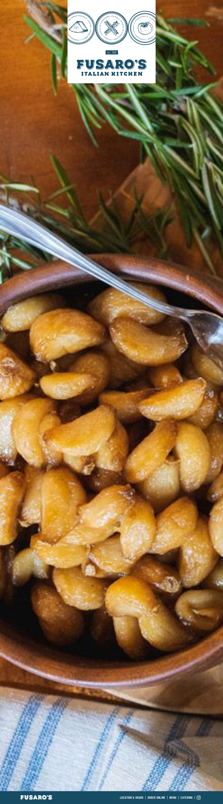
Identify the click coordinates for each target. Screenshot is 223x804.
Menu (173, 797)
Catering (187, 797)
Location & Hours (131, 797)
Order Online (156, 797)
